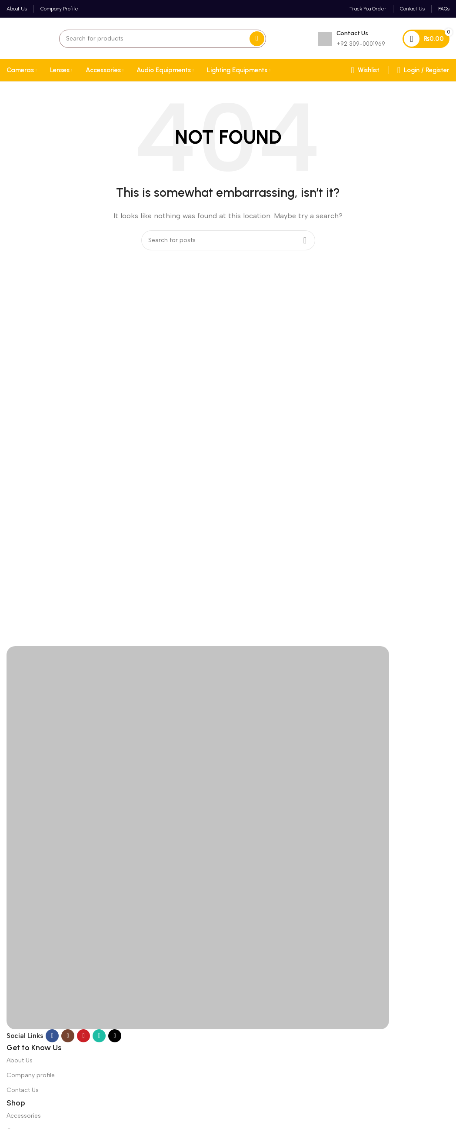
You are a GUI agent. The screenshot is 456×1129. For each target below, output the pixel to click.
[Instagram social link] (67, 1035)
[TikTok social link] (114, 1035)
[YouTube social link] (83, 1035)
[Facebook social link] (52, 1035)
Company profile (31, 1075)
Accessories (24, 1115)
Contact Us (23, 1090)
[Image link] (198, 837)
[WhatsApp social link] (99, 1035)
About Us (20, 1060)
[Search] (162, 39)
